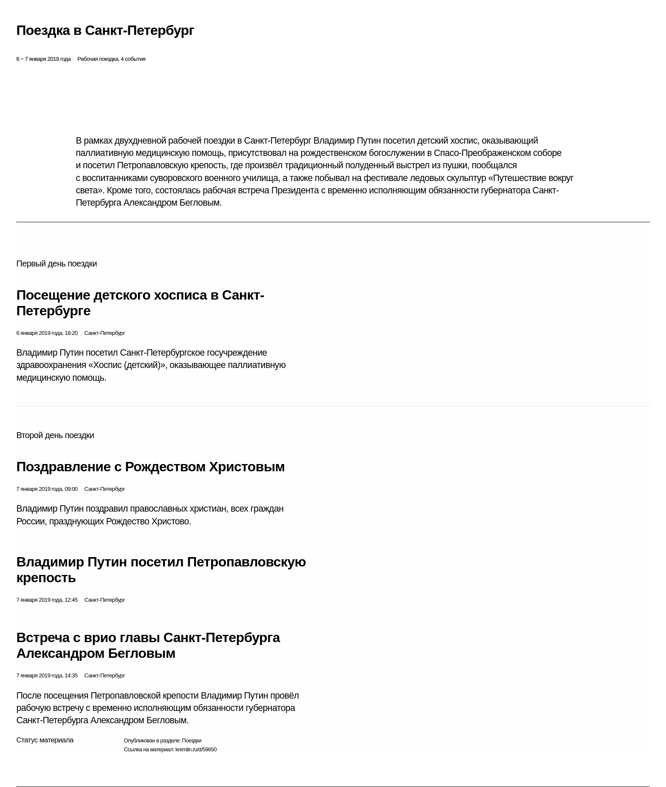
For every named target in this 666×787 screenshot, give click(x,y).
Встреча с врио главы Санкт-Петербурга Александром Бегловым (148, 645)
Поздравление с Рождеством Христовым (150, 466)
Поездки (191, 740)
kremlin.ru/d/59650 (196, 749)
